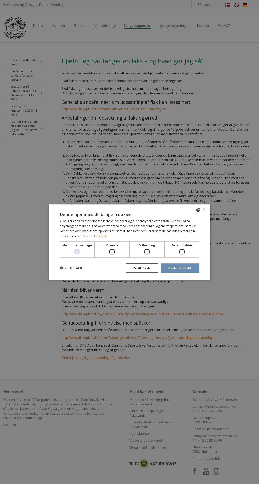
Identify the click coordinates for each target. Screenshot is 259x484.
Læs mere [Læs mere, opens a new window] (101, 236)
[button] (72, 268)
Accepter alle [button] (180, 268)
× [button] (203, 209)
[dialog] (129, 242)
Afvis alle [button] (142, 268)
